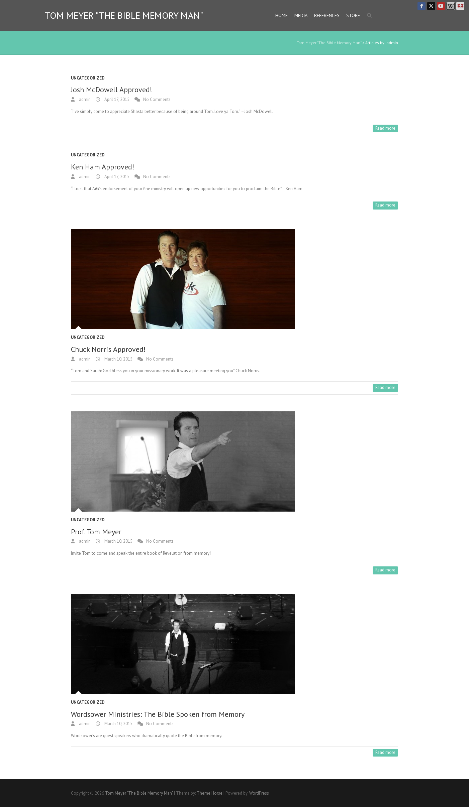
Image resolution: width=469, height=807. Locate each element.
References (327, 15)
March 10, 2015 (117, 359)
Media (300, 15)
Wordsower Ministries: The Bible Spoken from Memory (158, 714)
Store (353, 15)
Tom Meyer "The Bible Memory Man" (123, 15)
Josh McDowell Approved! (111, 89)
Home (281, 15)
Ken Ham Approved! (102, 166)
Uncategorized (88, 78)
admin (84, 99)
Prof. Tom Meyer (96, 531)
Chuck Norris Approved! (108, 349)
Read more (385, 128)
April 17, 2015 (116, 99)
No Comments (157, 99)
